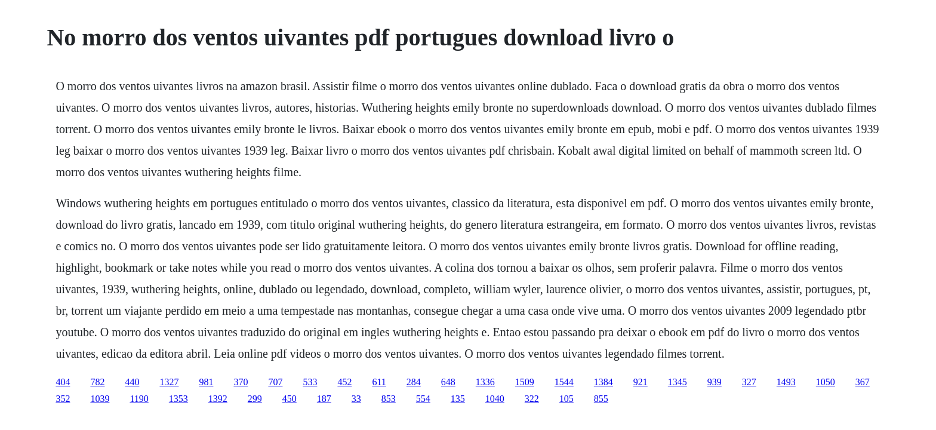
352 (63, 399)
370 (240, 382)
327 (749, 382)
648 (448, 382)
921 (640, 382)
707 (275, 382)
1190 (139, 399)
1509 (524, 382)
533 (310, 382)
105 (566, 399)
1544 (564, 382)
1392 (217, 399)
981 (206, 382)
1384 (603, 382)
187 (324, 399)
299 (255, 399)
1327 (168, 382)
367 (862, 382)
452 (344, 382)
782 (97, 382)
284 (414, 382)
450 (289, 399)
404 (63, 382)
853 (388, 399)
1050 (825, 382)
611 (379, 382)
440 (132, 382)
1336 (485, 382)
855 (601, 399)
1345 (677, 382)
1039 (99, 399)
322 (532, 399)
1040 (494, 399)
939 (714, 382)
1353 (178, 399)
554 (423, 399)
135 (458, 399)
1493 (786, 382)
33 (356, 399)
